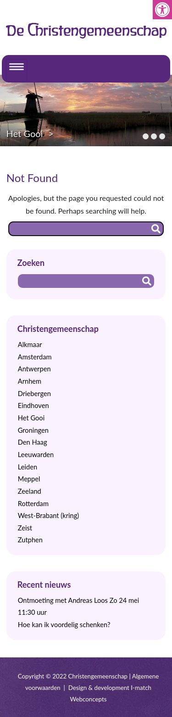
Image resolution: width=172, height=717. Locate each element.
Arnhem (29, 381)
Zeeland (29, 491)
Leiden (27, 467)
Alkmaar (30, 344)
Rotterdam (33, 503)
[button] (162, 9)
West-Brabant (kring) (48, 515)
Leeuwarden (36, 454)
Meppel (29, 479)
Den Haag (32, 442)
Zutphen (30, 540)
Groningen (33, 430)
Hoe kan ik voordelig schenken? (64, 625)
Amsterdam (35, 357)
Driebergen (34, 393)
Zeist (25, 528)
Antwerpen (34, 369)
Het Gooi (24, 133)
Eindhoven (33, 405)
